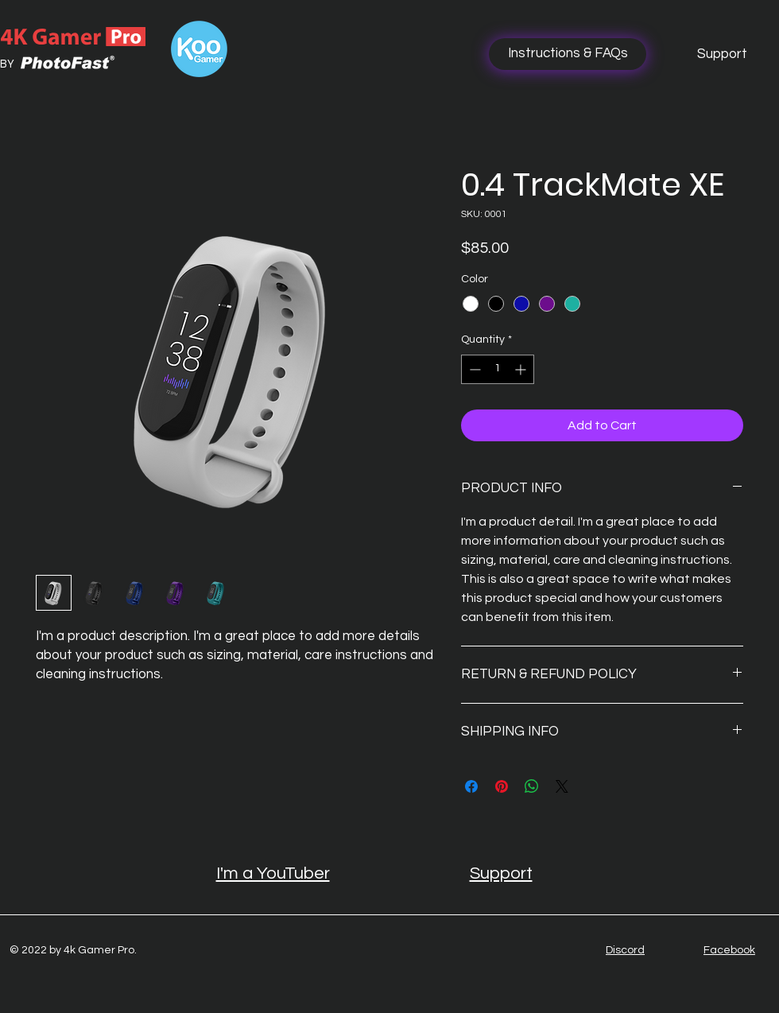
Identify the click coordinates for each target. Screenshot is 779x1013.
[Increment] (522, 369)
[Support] (721, 54)
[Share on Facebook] (471, 786)
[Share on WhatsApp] (531, 786)
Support (501, 873)
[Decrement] (473, 369)
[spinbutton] (497, 369)
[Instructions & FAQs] (567, 54)
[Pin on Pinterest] (501, 786)
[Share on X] (562, 786)
